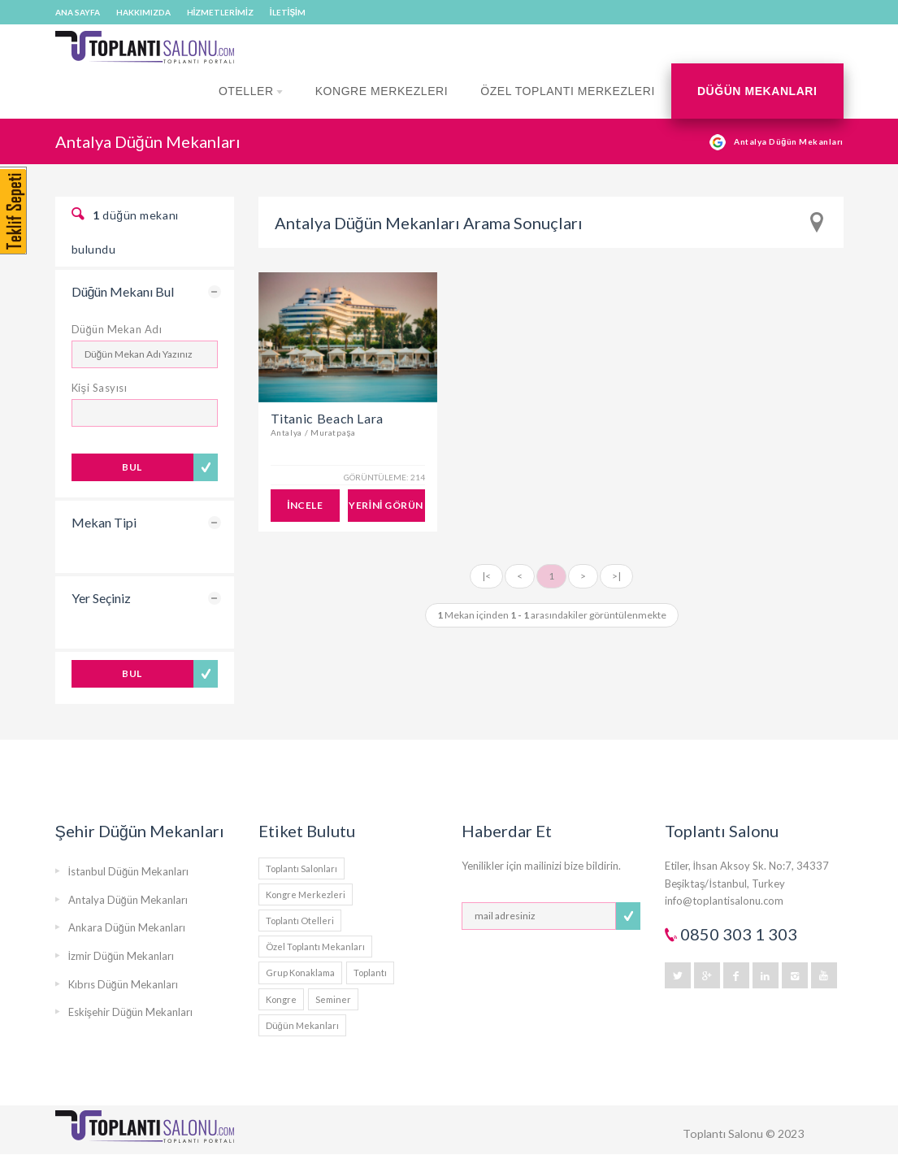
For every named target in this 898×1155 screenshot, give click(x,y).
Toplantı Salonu (723, 1133)
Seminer (333, 999)
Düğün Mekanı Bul (123, 291)
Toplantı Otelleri (300, 920)
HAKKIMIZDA (143, 12)
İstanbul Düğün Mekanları (128, 871)
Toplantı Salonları (301, 868)
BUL (131, 467)
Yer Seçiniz (101, 598)
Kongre (281, 999)
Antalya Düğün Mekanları (128, 899)
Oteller (251, 102)
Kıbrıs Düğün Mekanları (123, 984)
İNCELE (305, 505)
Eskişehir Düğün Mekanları (130, 1011)
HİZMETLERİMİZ (220, 12)
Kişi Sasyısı (100, 387)
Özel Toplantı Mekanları (315, 946)
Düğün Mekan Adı (117, 329)
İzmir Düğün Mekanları (121, 955)
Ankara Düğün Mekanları (126, 927)
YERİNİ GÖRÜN (386, 505)
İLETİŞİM (288, 12)
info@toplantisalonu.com (724, 900)
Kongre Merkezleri (382, 91)
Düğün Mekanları (757, 91)
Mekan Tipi (104, 522)
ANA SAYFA (77, 12)
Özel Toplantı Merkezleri (567, 91)
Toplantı (370, 972)
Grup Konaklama (300, 972)
